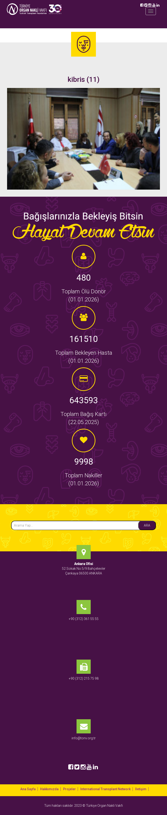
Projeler (69, 789)
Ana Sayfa (28, 789)
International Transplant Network (105, 789)
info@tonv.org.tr (84, 738)
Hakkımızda (49, 789)
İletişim (140, 789)
